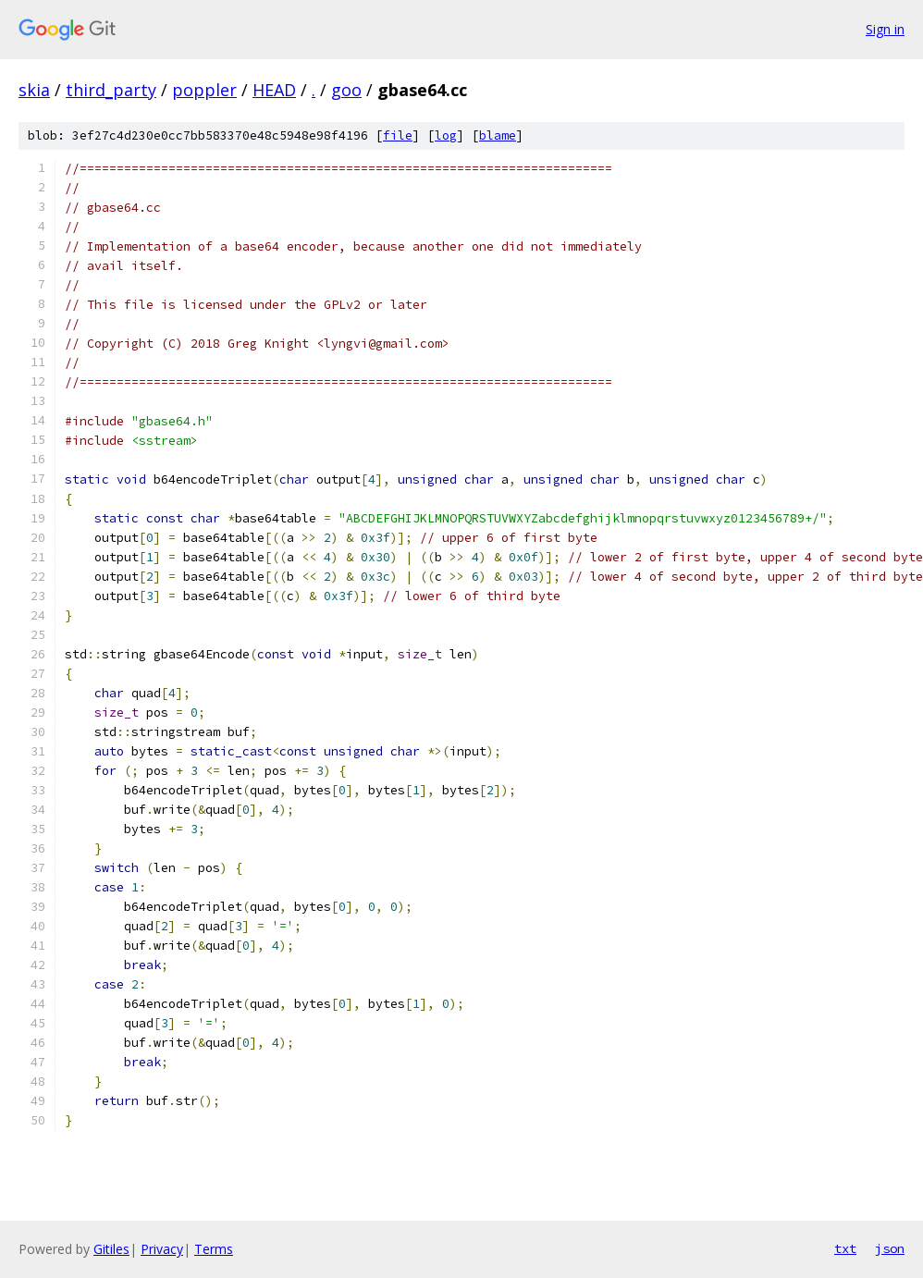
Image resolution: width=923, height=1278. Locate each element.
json (890, 1248)
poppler (204, 90)
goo (346, 90)
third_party (111, 90)
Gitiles (111, 1249)
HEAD (274, 90)
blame (497, 135)
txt (845, 1248)
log (446, 135)
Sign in (885, 29)
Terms (213, 1249)
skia (34, 90)
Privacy (162, 1249)
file (397, 135)
